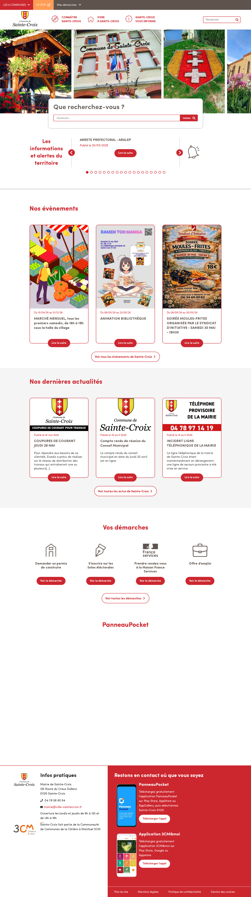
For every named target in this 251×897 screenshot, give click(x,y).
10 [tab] (125, 172)
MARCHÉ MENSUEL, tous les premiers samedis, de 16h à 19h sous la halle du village (59, 323)
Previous (71, 152)
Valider (237, 19)
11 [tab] (130, 172)
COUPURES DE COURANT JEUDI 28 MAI (54, 443)
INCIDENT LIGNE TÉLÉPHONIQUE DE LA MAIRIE (191, 443)
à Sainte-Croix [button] (108, 19)
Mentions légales (148, 891)
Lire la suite (125, 153)
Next (179, 152)
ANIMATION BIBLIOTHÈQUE (123, 318)
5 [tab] (104, 172)
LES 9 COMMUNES (14, 5)
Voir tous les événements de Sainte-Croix (123, 357)
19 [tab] (164, 172)
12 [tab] (134, 172)
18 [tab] (159, 172)
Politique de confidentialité (184, 891)
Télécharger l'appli (154, 818)
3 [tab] (95, 172)
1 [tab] (87, 172)
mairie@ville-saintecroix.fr (63, 806)
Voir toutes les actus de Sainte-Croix (123, 491)
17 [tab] (155, 172)
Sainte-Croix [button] (71, 19)
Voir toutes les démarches (123, 598)
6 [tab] (108, 172)
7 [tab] (112, 172)
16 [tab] (151, 172)
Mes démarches (67, 5)
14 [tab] (142, 172)
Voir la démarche (51, 580)
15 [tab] (147, 172)
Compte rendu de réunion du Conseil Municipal (122, 443)
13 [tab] (138, 172)
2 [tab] (91, 172)
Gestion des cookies (223, 891)
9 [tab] (121, 172)
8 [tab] (117, 172)
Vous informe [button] (145, 19)
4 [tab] (100, 172)
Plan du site (121, 891)
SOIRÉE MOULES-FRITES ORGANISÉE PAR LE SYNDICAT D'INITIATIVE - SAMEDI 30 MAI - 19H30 (191, 325)
